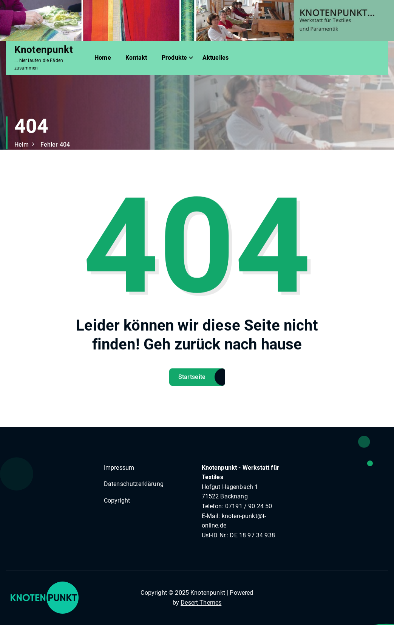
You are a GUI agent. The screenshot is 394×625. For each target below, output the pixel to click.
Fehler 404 (55, 144)
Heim (21, 144)
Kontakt (136, 57)
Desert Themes (201, 602)
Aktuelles (215, 57)
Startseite (192, 383)
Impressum (119, 467)
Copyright (117, 500)
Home (102, 57)
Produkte (174, 57)
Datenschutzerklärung (134, 483)
